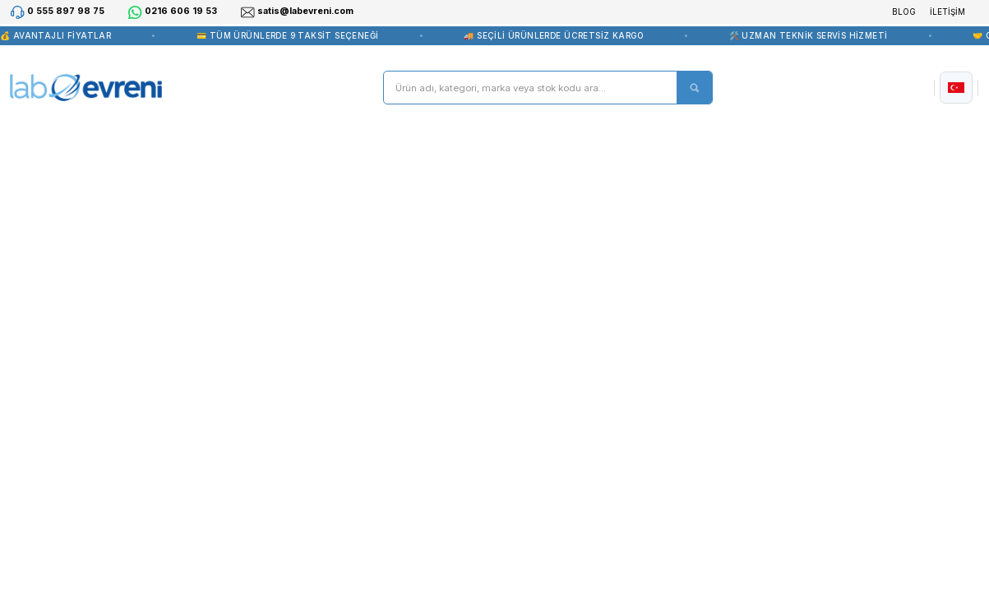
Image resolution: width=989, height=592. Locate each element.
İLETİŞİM (947, 11)
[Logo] (85, 88)
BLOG (904, 11)
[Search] (548, 88)
